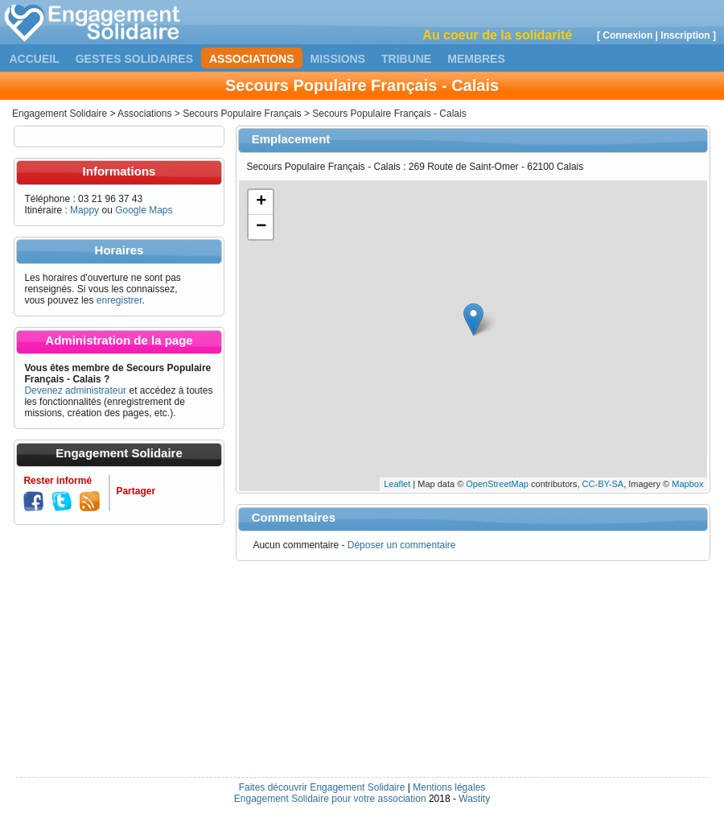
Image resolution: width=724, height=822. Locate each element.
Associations (251, 58)
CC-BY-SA (603, 484)
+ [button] (261, 202)
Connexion (627, 35)
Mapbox (687, 484)
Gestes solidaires (134, 58)
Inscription (685, 35)
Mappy (84, 210)
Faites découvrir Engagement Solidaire (322, 787)
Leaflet (397, 484)
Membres (476, 58)
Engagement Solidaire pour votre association (330, 798)
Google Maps (143, 210)
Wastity (474, 798)
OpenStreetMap (497, 484)
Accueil (35, 58)
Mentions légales (449, 787)
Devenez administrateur (75, 390)
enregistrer (119, 300)
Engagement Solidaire (59, 113)
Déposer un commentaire (402, 545)
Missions (338, 58)
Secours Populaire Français (242, 113)
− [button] (261, 227)
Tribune (406, 58)
